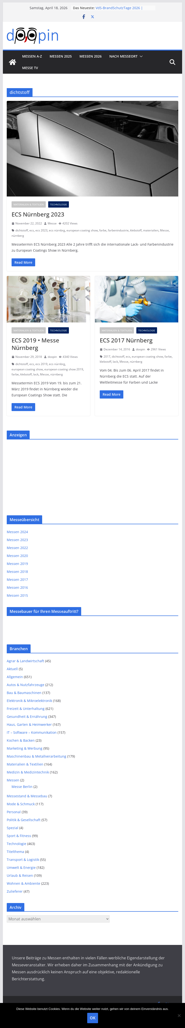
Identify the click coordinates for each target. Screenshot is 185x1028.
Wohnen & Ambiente (23, 883)
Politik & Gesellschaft (23, 820)
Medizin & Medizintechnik (28, 772)
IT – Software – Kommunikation (32, 732)
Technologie (58, 204)
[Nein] (179, 1015)
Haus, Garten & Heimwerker (29, 724)
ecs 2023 (41, 230)
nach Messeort (123, 56)
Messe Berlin (22, 786)
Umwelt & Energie (21, 867)
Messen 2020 (17, 555)
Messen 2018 (17, 571)
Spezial (12, 827)
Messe (52, 223)
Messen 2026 (90, 56)
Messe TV (30, 67)
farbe (102, 230)
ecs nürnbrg (57, 230)
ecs (31, 230)
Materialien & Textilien (28, 204)
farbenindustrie (118, 230)
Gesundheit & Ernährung (27, 716)
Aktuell (12, 669)
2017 (107, 356)
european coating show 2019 (63, 369)
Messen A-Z (32, 56)
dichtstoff (21, 230)
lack (36, 374)
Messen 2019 (17, 563)
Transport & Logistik (23, 859)
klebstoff (136, 230)
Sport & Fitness (19, 835)
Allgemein (15, 676)
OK (92, 1018)
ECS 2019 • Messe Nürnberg (35, 344)
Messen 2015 (17, 595)
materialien (151, 230)
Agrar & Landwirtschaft (25, 661)
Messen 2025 (61, 56)
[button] (140, 56)
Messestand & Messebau (27, 796)
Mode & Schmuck (21, 804)
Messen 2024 (17, 532)
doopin (52, 357)
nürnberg (18, 236)
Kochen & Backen (21, 740)
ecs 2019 (41, 364)
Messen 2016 (17, 587)
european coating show (82, 230)
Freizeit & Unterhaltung (26, 708)
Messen (13, 780)
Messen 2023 (17, 539)
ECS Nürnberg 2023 (38, 214)
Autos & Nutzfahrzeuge (25, 684)
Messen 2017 (17, 579)
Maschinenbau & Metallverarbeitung (36, 756)
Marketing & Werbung (24, 748)
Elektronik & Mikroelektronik (29, 700)
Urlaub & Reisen (20, 875)
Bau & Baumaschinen (24, 692)
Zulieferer (15, 891)
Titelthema (15, 851)
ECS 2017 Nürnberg (126, 340)
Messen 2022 (17, 547)
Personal (14, 812)
